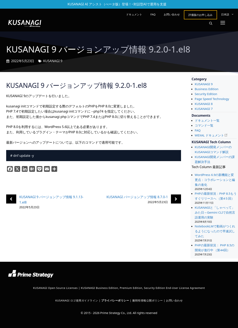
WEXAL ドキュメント (209, 135)
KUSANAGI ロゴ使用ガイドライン (76, 300)
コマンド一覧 (204, 125)
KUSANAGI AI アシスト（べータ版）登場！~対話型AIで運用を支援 (116, 4)
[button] (211, 23)
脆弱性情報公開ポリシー (147, 300)
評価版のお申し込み (200, 15)
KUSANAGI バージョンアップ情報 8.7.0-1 (137, 197)
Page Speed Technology (212, 99)
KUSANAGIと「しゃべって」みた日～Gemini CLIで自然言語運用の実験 (215, 212)
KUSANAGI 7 (204, 109)
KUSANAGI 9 (52, 61)
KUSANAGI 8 (204, 104)
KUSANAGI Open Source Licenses (55, 288)
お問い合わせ (172, 14)
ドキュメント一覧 (207, 120)
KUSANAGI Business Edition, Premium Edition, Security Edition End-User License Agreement (143, 288)
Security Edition (206, 94)
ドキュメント (134, 14)
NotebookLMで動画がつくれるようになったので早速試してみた (215, 231)
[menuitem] (227, 14)
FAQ (153, 14)
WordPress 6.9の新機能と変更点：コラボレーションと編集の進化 (215, 180)
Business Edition (206, 89)
